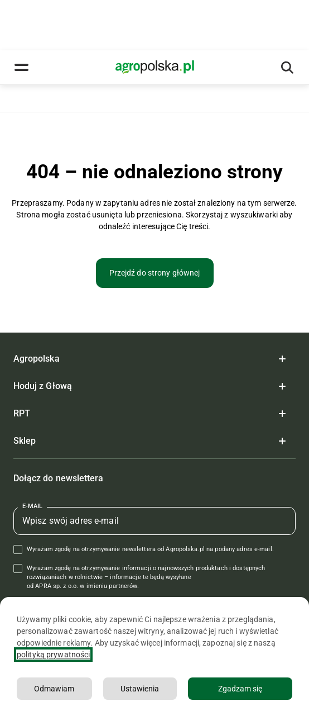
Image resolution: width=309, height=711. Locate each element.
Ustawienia (139, 688)
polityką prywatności (53, 654)
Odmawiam (54, 688)
